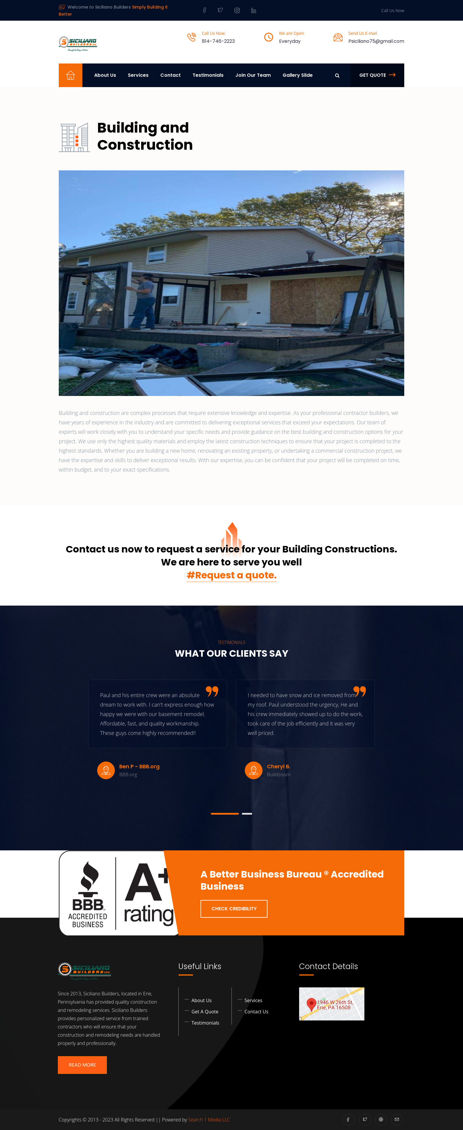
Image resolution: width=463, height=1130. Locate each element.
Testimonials (208, 75)
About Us (105, 75)
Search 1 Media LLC (209, 1119)
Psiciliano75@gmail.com (376, 41)
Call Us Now (392, 10)
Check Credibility (234, 908)
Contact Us (256, 1011)
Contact (170, 75)
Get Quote (377, 75)
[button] (225, 814)
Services (138, 75)
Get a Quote (204, 1011)
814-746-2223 (218, 41)
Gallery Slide (298, 75)
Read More (82, 1064)
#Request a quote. (232, 575)
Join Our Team (253, 75)
